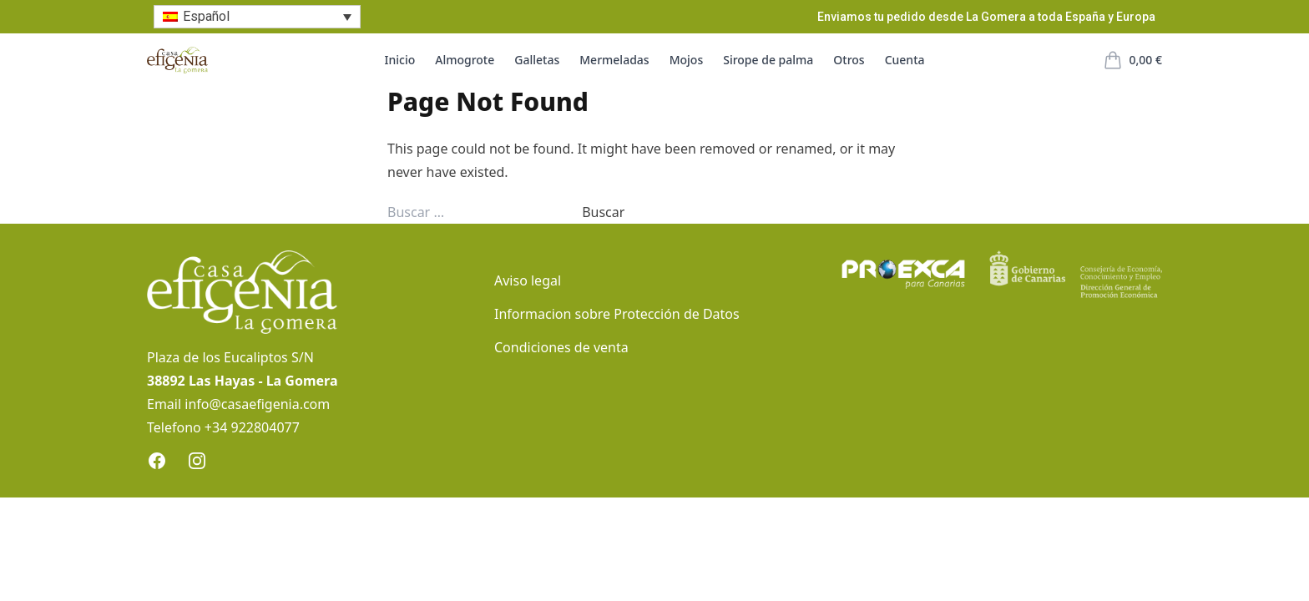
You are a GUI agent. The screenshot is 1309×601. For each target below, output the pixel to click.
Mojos (687, 60)
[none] (257, 17)
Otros (848, 60)
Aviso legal (527, 280)
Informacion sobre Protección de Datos (617, 314)
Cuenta (905, 60)
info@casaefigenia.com (257, 404)
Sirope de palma (768, 60)
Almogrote (464, 60)
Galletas (536, 60)
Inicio (400, 60)
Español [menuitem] (206, 16)
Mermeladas (614, 60)
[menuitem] (257, 17)
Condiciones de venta (561, 347)
